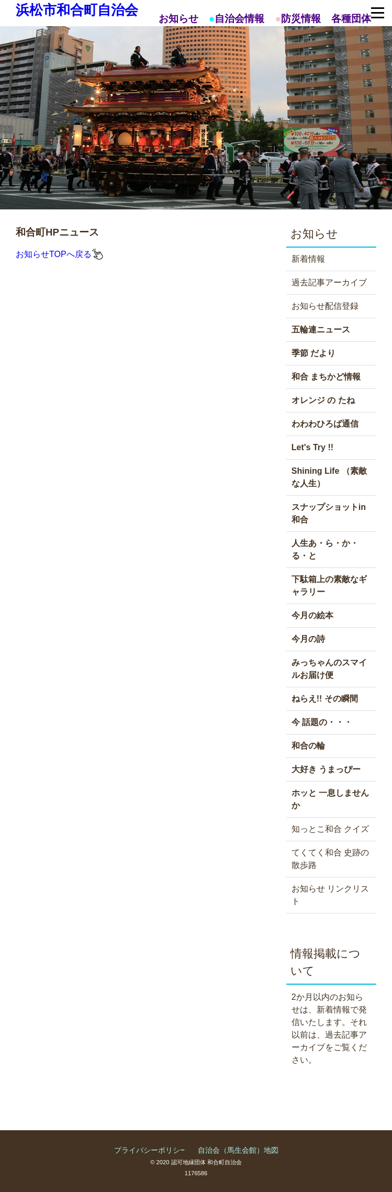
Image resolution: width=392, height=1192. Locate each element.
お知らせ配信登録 (325, 306)
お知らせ (178, 18)
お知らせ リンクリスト (330, 895)
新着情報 (308, 258)
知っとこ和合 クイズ (330, 829)
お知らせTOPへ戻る (54, 254)
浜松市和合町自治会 (77, 10)
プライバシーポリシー (150, 1150)
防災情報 (301, 18)
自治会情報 (239, 18)
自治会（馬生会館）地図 (238, 1150)
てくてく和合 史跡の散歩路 (330, 859)
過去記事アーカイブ (329, 282)
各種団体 (351, 18)
